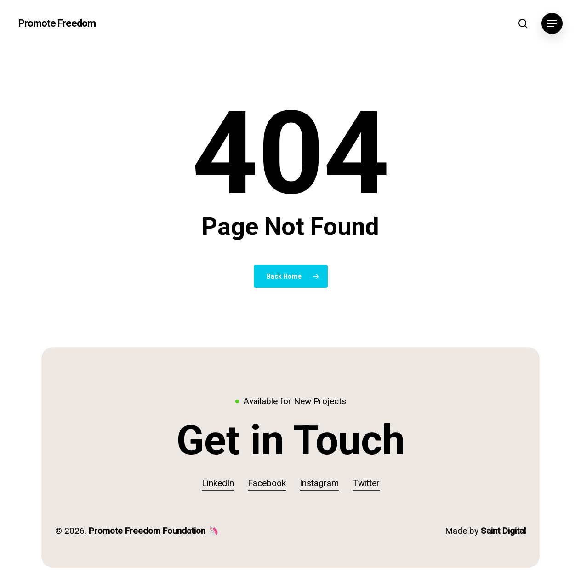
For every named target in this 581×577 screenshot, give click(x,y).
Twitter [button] (366, 483)
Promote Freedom (57, 23)
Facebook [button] (267, 483)
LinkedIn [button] (218, 483)
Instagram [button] (319, 483)
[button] (552, 24)
